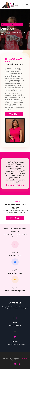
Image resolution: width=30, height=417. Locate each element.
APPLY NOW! (14, 114)
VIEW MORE (15, 218)
